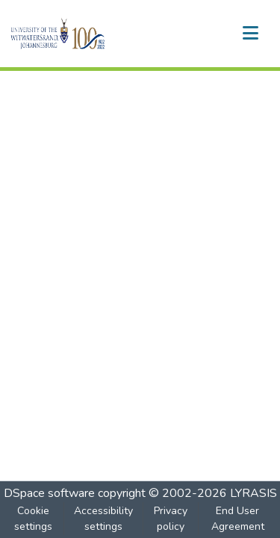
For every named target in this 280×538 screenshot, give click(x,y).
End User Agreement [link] (237, 519)
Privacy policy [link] (170, 519)
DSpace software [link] (49, 493)
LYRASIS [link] (253, 493)
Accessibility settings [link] (103, 519)
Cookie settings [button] (33, 519)
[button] (83, 33)
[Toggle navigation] (250, 33)
